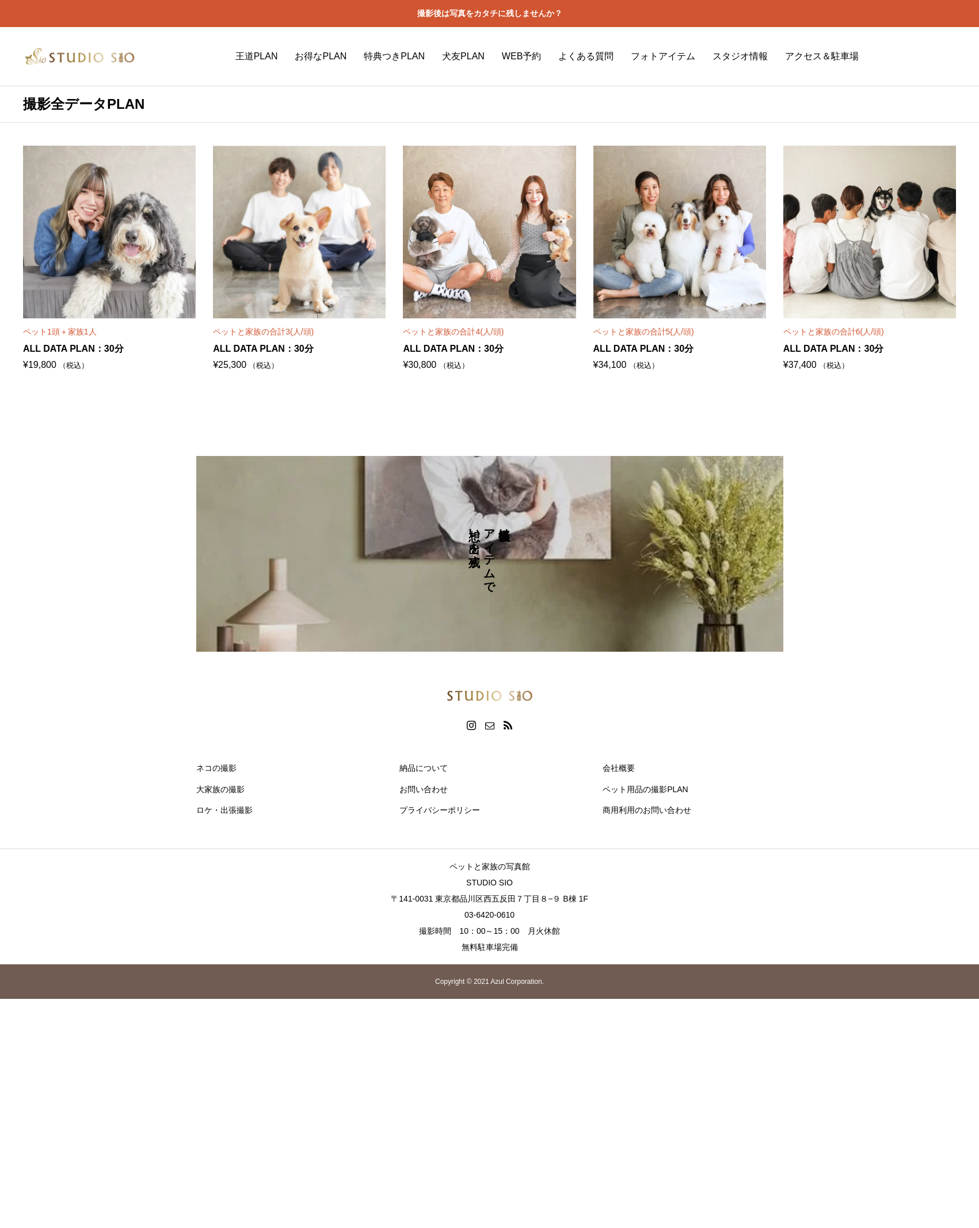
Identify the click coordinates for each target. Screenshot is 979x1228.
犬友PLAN (463, 56)
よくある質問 (586, 56)
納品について (423, 768)
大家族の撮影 (220, 789)
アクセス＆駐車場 (822, 56)
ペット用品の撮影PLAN (645, 789)
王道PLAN (256, 56)
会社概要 (619, 768)
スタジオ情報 (740, 56)
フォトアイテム (663, 56)
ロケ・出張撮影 (224, 810)
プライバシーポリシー (439, 810)
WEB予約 (521, 56)
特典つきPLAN (394, 56)
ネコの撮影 (216, 768)
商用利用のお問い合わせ (647, 810)
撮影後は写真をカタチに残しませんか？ (489, 13)
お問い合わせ (423, 789)
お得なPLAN (320, 56)
